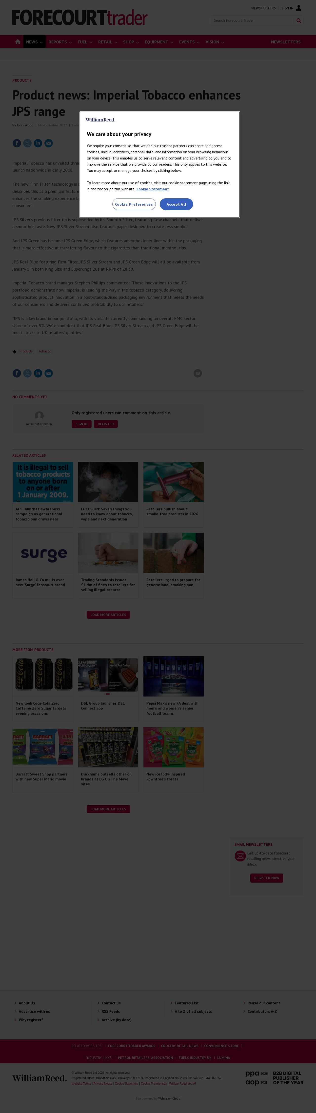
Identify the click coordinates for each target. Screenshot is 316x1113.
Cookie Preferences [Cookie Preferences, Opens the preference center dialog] (134, 204)
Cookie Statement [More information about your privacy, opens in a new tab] (153, 188)
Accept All (176, 204)
